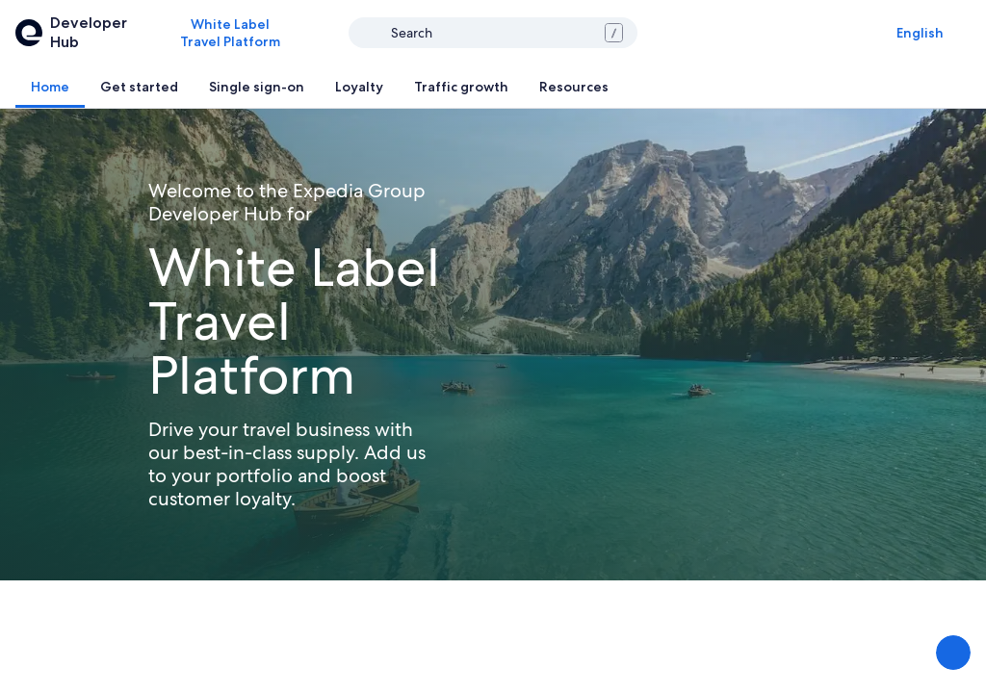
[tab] (50, 86)
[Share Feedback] (953, 652)
